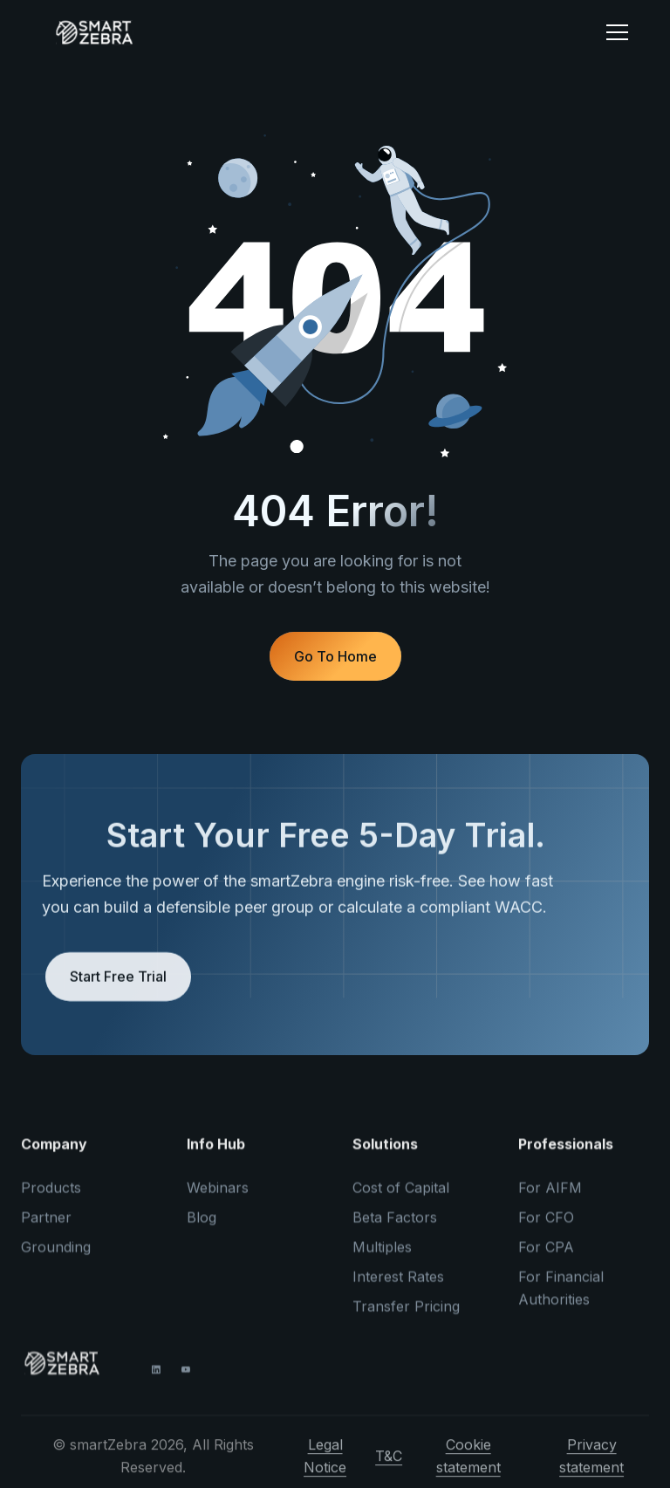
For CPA (546, 1256)
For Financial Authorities (561, 1298)
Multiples (382, 1256)
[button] (617, 32)
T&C (388, 1465)
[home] (308, 32)
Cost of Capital (400, 1197)
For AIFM (550, 1197)
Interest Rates (398, 1286)
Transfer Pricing (406, 1316)
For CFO (546, 1227)
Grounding (56, 1256)
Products (51, 1197)
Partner (46, 1227)
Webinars (218, 1197)
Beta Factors (394, 1227)
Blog (201, 1227)
